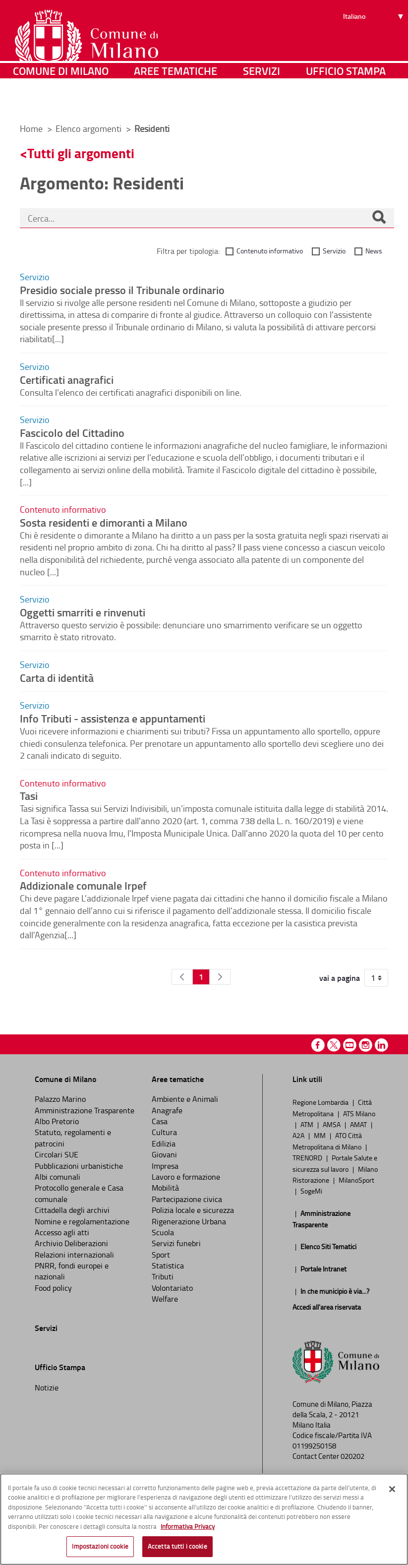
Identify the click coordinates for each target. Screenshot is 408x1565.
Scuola (163, 1232)
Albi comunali (57, 1176)
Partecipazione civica (187, 1199)
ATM (307, 1124)
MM (320, 1135)
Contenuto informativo (269, 250)
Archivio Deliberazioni (71, 1243)
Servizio (334, 250)
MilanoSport (356, 1180)
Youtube (349, 1045)
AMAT (359, 1124)
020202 (352, 1456)
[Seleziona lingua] (374, 45)
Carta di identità (57, 677)
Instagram (365, 1045)
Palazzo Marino (60, 1098)
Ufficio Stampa (346, 101)
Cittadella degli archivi (72, 1209)
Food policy (53, 1287)
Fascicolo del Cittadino (72, 432)
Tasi (29, 795)
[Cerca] (378, 218)
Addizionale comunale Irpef (83, 885)
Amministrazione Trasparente (84, 1110)
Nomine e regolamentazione (82, 1221)
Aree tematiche (175, 101)
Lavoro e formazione (186, 1176)
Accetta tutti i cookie (177, 1546)
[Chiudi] (392, 1489)
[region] (204, 1519)
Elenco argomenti (89, 128)
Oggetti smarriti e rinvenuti (82, 612)
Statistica (168, 1265)
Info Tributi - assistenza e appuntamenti (112, 718)
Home (31, 128)
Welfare (165, 1298)
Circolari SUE (56, 1154)
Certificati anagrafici (67, 379)
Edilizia (163, 1143)
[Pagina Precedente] (182, 977)
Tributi (163, 1276)
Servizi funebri (176, 1243)
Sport (161, 1254)
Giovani (164, 1154)
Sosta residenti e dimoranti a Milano (103, 522)
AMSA (332, 1124)
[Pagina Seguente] (220, 977)
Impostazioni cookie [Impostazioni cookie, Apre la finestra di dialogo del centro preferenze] (100, 1546)
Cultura (164, 1132)
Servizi (261, 101)
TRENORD (308, 1157)
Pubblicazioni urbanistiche (79, 1165)
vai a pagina (339, 977)
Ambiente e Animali (185, 1098)
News (373, 250)
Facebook (318, 1045)
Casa (160, 1121)
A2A (299, 1135)
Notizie (46, 1387)
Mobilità (165, 1187)
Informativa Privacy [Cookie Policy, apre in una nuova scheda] (188, 1526)
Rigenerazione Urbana (189, 1221)
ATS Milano (359, 1113)
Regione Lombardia (321, 1102)
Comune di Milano (61, 101)
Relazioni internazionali (74, 1254)
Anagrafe (167, 1110)
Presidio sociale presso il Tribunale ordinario (122, 290)
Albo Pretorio (57, 1121)
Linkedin (381, 1045)
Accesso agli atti (62, 1232)
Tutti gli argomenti (80, 153)
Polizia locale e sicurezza (193, 1209)
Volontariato (172, 1287)
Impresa (165, 1165)
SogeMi (311, 1191)
